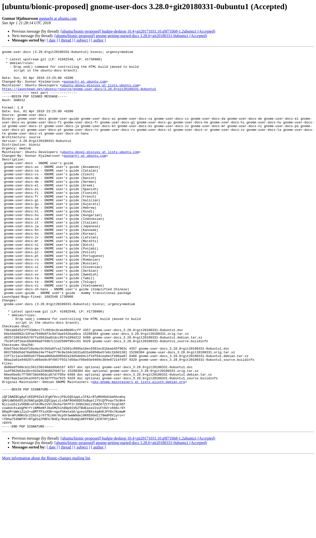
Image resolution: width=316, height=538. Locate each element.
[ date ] (52, 40)
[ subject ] (82, 40)
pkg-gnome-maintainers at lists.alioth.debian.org (139, 448)
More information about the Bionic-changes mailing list (46, 534)
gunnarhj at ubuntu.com (58, 18)
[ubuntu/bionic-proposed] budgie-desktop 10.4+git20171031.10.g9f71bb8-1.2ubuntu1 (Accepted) (137, 31)
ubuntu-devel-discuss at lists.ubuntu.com (100, 92)
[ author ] (98, 40)
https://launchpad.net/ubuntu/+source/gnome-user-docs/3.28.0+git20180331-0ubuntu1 (79, 97)
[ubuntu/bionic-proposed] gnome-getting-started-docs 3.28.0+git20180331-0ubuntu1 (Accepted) (130, 36)
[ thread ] (66, 40)
